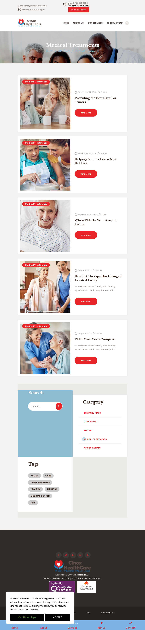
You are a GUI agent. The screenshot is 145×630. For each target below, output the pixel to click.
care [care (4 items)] (48, 475)
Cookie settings (27, 617)
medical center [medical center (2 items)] (40, 495)
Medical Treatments (36, 81)
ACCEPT (57, 617)
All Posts (63, 51)
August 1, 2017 (84, 270)
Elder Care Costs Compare (95, 339)
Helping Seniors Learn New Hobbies (95, 161)
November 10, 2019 (87, 153)
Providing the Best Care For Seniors (95, 100)
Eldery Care (90, 421)
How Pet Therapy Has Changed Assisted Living (98, 278)
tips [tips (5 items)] (33, 502)
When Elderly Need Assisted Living (96, 222)
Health (88, 430)
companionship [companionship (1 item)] (40, 482)
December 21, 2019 (87, 92)
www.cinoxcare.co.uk (78, 574)
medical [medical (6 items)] (52, 489)
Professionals (92, 447)
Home (49, 51)
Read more (86, 113)
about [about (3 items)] (35, 475)
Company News (92, 413)
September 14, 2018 (87, 214)
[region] (40, 608)
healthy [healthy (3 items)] (35, 489)
